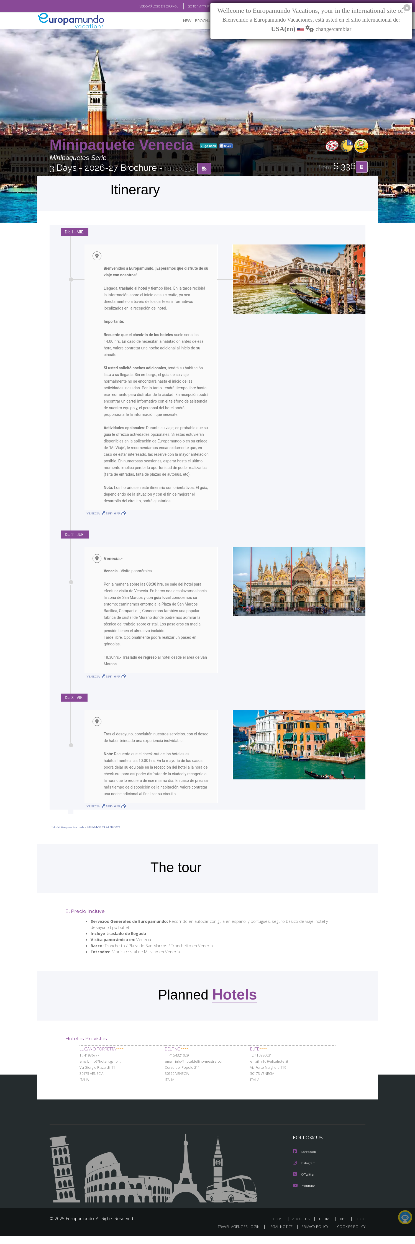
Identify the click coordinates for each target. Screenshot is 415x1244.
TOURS (325, 1227)
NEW (181, 21)
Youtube (304, 1193)
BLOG (360, 1227)
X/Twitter (304, 1182)
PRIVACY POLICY (312, 1234)
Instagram (305, 1171)
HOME (280, 1227)
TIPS (344, 1227)
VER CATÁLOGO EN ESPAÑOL (146, 6)
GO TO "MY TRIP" (190, 6)
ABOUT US (302, 1227)
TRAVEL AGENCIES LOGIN (233, 1234)
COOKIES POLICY (350, 1234)
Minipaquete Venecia (124, 145)
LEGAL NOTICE (277, 1234)
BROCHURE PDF (205, 21)
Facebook (305, 1160)
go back (208, 146)
